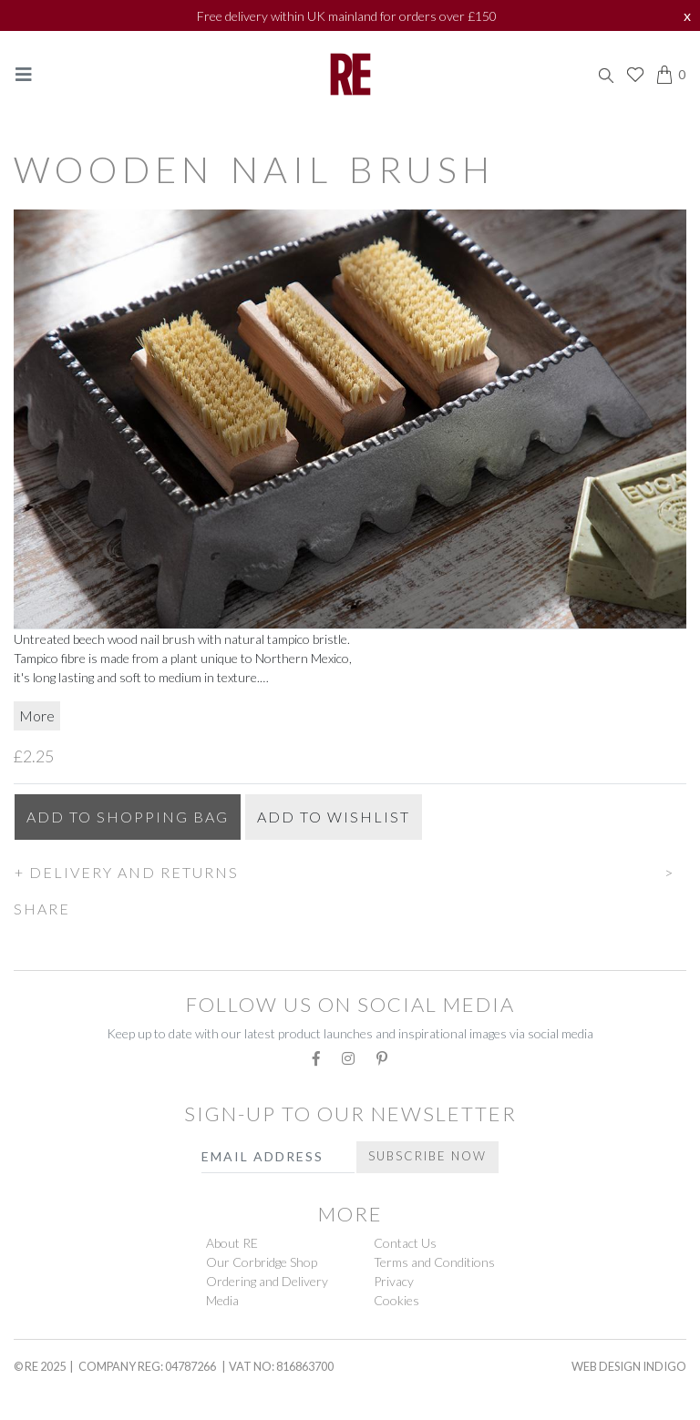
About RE (232, 1243)
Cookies (396, 1300)
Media (222, 1300)
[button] (350, 869)
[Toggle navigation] (24, 74)
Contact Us (405, 1243)
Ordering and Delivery (267, 1281)
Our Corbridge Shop (261, 1262)
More (37, 715)
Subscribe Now (427, 1156)
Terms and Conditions (434, 1262)
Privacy (394, 1281)
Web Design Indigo (628, 1366)
